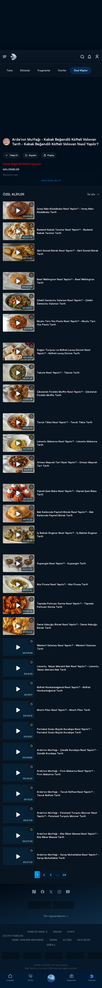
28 (64, 874)
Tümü (10, 70)
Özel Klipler (81, 70)
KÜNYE (71, 931)
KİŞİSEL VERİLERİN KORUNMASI (28, 940)
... (57, 874)
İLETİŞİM (67, 940)
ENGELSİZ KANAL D (37, 931)
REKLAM (57, 931)
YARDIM (53, 940)
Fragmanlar (44, 70)
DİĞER (50, 944)
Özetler (62, 70)
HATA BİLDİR (83, 940)
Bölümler (25, 70)
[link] (13, 57)
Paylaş (48, 155)
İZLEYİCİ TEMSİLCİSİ (13, 935)
